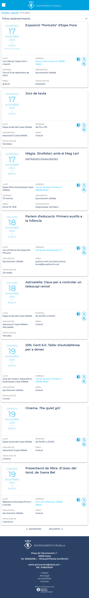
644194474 (62, 559)
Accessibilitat (44, 578)
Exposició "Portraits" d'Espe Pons (51, 25)
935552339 (30, 559)
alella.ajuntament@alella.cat (43, 564)
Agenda (14, 13)
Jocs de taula (35, 93)
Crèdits (44, 573)
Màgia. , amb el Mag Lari (52, 153)
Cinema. (42, 408)
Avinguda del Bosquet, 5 (48, 250)
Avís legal (44, 576)
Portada (5, 13)
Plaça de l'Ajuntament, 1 (43, 553)
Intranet (44, 581)
